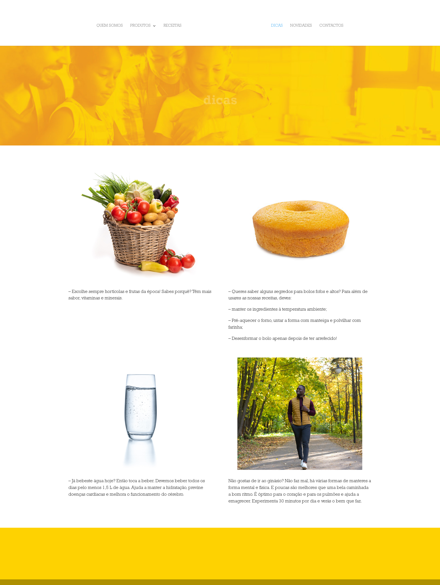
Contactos (331, 26)
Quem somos (110, 26)
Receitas (173, 26)
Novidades (301, 26)
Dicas (277, 26)
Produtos (140, 26)
